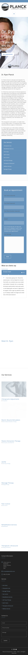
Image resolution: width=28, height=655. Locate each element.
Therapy (15, 421)
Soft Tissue (4, 463)
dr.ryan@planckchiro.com (9, 571)
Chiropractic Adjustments (10, 399)
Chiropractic (4, 400)
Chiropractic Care (7, 146)
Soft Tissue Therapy (8, 160)
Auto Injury (6, 151)
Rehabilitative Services (9, 148)
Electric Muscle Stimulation (10, 420)
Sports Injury (6, 154)
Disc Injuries (4, 442)
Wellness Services (7, 166)
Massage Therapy (7, 169)
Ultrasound (8, 547)
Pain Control (6, 157)
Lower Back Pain (11, 442)
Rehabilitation (5, 526)
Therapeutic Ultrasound (9, 163)
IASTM (3, 462)
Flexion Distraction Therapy (10, 441)
